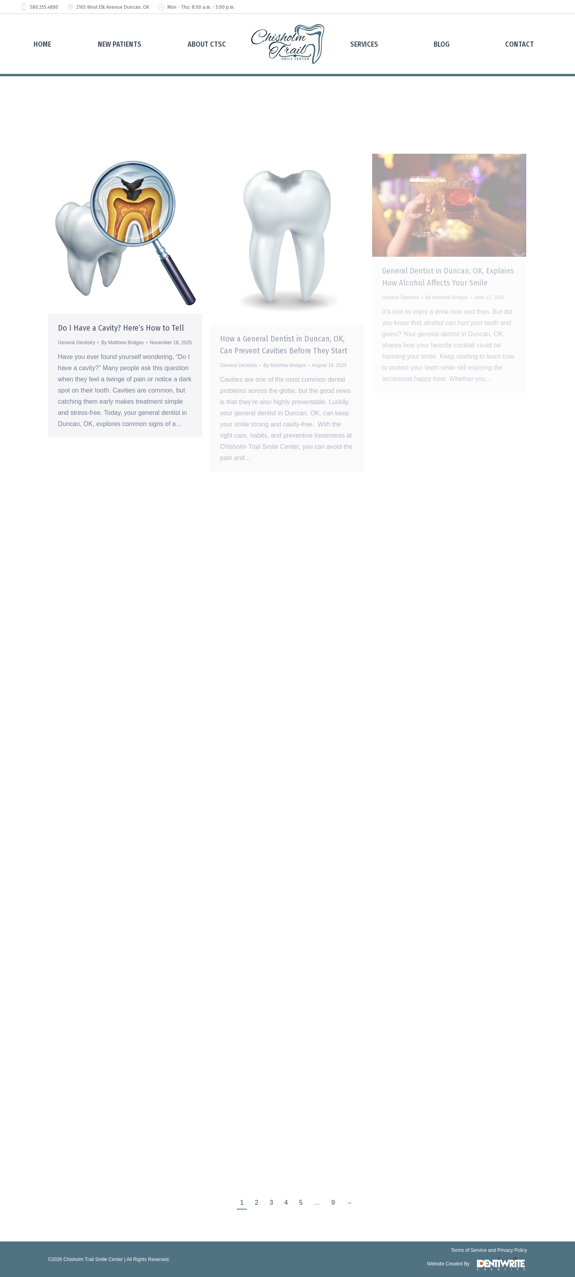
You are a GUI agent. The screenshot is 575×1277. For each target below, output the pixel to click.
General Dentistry (76, 342)
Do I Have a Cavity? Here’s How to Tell (121, 328)
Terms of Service (468, 1250)
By (122, 342)
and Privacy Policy (507, 1250)
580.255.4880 (39, 7)
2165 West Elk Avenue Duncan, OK (107, 7)
